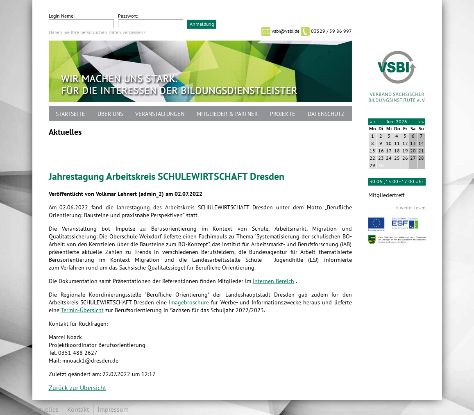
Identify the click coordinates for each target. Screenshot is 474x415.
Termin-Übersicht (82, 310)
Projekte (282, 114)
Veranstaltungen (159, 114)
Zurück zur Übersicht (77, 388)
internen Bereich (273, 281)
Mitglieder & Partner (227, 114)
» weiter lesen (411, 208)
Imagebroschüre (189, 302)
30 (381, 165)
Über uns (110, 114)
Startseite (70, 114)
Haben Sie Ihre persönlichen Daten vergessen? (97, 32)
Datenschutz (326, 114)
